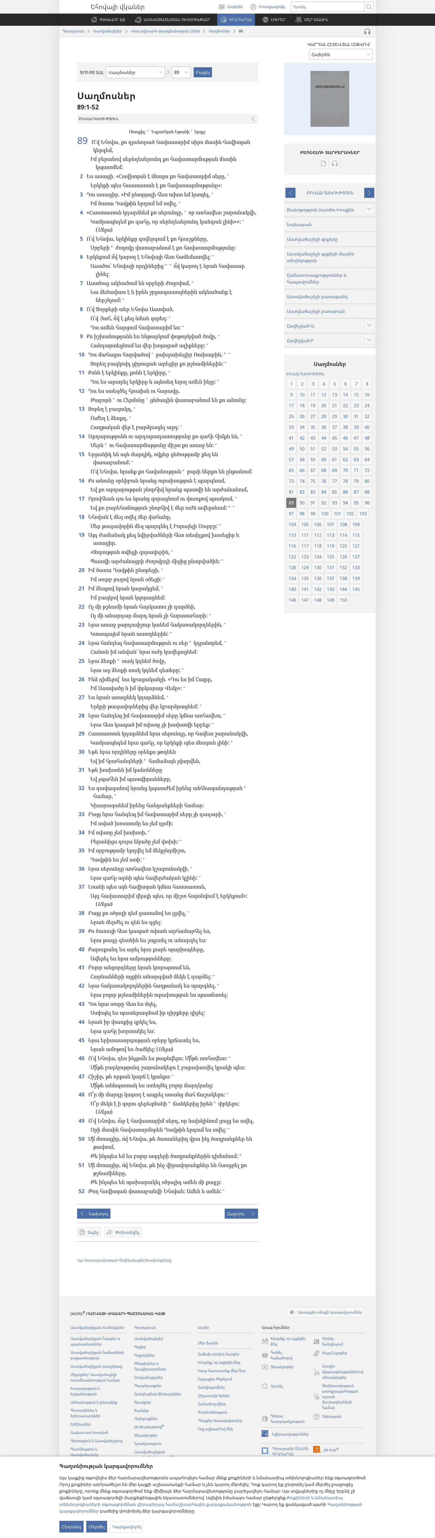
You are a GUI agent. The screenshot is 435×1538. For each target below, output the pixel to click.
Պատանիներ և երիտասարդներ (85, 1413)
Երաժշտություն (147, 1443)
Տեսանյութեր (145, 1435)
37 (82, 886)
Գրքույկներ (144, 1355)
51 (82, 1165)
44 (82, 1022)
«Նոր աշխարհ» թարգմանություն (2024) (165, 31)
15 (82, 454)
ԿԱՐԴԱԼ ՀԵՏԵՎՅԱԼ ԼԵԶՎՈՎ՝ (339, 44)
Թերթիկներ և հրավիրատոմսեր (150, 1366)
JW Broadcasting (149, 1426)
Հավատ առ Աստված (89, 1432)
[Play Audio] (367, 31)
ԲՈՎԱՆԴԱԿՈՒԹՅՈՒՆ (330, 193)
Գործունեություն (212, 1412)
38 (82, 913)
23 (82, 624)
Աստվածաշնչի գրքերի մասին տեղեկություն (320, 257)
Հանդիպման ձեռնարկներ (157, 1393)
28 (82, 715)
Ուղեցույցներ (146, 1418)
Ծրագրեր (142, 1402)
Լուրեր (203, 1327)
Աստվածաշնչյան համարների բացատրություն (97, 1355)
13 (82, 408)
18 (82, 517)
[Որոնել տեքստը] (327, 7)
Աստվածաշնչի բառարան (316, 311)
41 (82, 967)
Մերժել (97, 1527)
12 (82, 390)
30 (82, 751)
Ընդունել (71, 1527)
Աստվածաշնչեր (107, 31)
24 (82, 643)
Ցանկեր (141, 1410)
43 (82, 1004)
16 (82, 480)
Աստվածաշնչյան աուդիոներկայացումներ (156, 1454)
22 (82, 606)
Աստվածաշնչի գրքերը (312, 239)
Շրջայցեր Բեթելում (215, 1378)
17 (82, 498)
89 (83, 140)
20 (82, 570)
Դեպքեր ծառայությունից (220, 1420)
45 (82, 1040)
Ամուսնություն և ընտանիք (93, 1402)
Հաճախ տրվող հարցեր (218, 1354)
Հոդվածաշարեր (148, 1377)
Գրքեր (140, 1346)
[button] (172, 20)
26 (82, 679)
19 (82, 535)
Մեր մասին (208, 1342)
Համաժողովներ (212, 1403)
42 (82, 985)
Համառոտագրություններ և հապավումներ (317, 278)
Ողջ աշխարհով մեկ (215, 1428)
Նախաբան (299, 224)
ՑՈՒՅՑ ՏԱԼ (92, 72)
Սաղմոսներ (219, 31)
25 (82, 661)
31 (82, 769)
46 (82, 1058)
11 (82, 372)
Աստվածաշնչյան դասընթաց (96, 1366)
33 (82, 814)
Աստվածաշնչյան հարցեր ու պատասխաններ (95, 1341)
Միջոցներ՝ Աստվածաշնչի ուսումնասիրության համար (95, 1377)
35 (82, 850)
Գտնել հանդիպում (328, 1341)
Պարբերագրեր (147, 1385)
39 (82, 931)
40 (82, 949)
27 (82, 697)
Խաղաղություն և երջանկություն (85, 1391)
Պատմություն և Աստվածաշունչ (84, 1452)
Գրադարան (73, 31)
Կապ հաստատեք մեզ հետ (222, 1370)
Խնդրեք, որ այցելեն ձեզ (219, 1362)
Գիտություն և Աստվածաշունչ (96, 1440)
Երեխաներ (80, 1424)
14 (82, 436)
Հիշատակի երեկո (214, 1395)
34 (82, 832)
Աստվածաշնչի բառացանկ (317, 296)
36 (82, 868)
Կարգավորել (126, 1527)
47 (82, 1076)
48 (82, 1094)
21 (82, 588)
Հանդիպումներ (211, 1387)
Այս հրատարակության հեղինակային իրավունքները (124, 1260)
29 (82, 733)
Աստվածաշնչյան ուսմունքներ (97, 1327)
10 (82, 354)
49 (82, 1120)
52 (82, 1191)
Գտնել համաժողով (277, 1355)
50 (82, 1138)
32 (82, 788)
